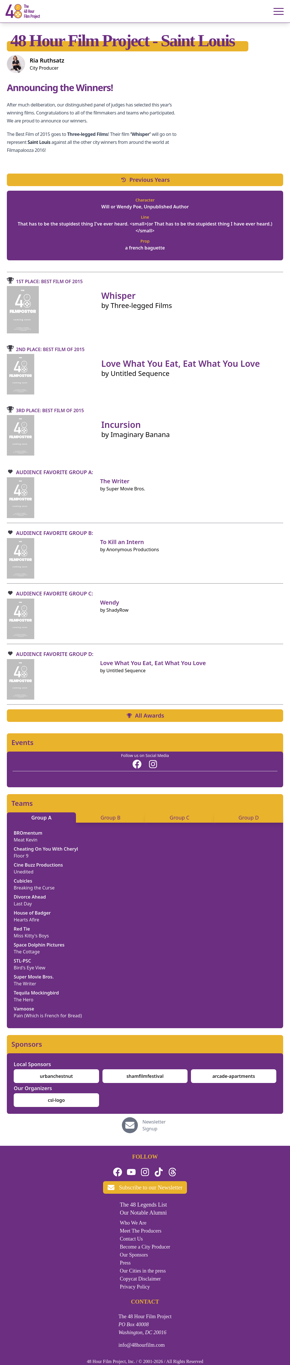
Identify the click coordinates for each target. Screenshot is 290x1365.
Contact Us (131, 1239)
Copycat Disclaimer (140, 1279)
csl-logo (56, 1100)
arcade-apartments (233, 1076)
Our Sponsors (134, 1255)
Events (22, 742)
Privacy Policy (135, 1287)
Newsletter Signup (154, 1125)
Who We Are (133, 1223)
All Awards (145, 715)
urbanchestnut (56, 1076)
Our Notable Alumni (143, 1212)
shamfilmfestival (145, 1076)
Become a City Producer (145, 1247)
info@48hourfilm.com (141, 1345)
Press (125, 1263)
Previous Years (145, 180)
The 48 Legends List (143, 1204)
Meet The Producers (141, 1231)
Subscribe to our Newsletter (145, 1187)
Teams (22, 803)
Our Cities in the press (143, 1271)
